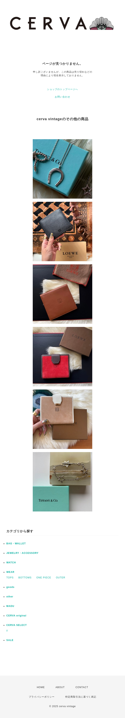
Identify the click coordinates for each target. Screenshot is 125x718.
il (7, 630)
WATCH (11, 562)
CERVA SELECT (16, 625)
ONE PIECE (43, 577)
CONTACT (81, 687)
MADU (10, 606)
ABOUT (60, 687)
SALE (9, 640)
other (9, 596)
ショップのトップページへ (62, 89)
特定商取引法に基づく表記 (80, 696)
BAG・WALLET (16, 543)
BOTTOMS (25, 577)
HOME (41, 687)
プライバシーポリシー (42, 696)
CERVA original (16, 615)
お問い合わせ (62, 96)
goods (10, 587)
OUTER (60, 577)
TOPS (9, 577)
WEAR (10, 572)
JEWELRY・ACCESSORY (22, 553)
